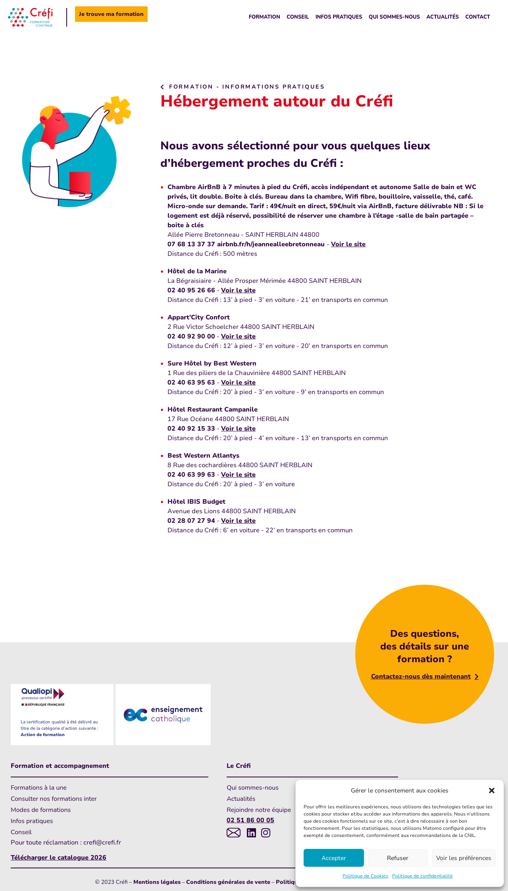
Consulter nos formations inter (54, 798)
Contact (478, 17)
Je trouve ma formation (111, 14)
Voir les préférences (463, 858)
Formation (264, 17)
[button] (492, 790)
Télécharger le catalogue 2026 (58, 857)
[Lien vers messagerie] (234, 832)
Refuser (397, 858)
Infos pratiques (339, 17)
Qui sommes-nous (394, 17)
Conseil (298, 17)
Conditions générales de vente (228, 882)
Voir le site (348, 244)
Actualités (443, 17)
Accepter (333, 858)
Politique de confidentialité (422, 876)
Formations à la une (39, 787)
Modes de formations (41, 810)
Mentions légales (157, 882)
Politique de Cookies (365, 876)
